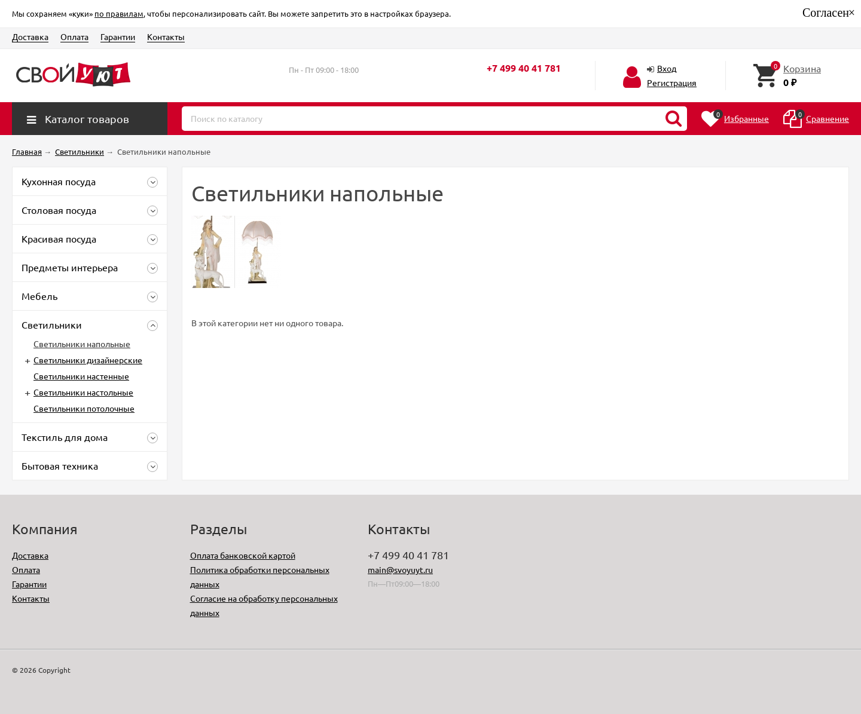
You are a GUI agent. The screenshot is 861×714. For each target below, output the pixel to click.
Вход (666, 68)
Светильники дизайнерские (87, 359)
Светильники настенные (81, 375)
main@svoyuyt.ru (400, 569)
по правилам (119, 13)
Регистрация (672, 82)
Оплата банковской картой (242, 555)
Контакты (166, 36)
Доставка (30, 36)
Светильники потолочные (84, 408)
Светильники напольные (81, 343)
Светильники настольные (83, 392)
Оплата (74, 36)
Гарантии (117, 36)
